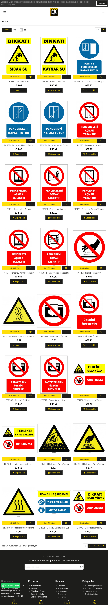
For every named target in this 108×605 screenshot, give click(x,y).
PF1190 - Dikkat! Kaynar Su (54, 81)
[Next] (103, 29)
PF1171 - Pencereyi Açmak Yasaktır (19, 273)
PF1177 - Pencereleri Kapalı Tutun (18, 145)
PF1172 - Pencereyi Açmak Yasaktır (89, 209)
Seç (15, 30)
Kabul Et (102, 3)
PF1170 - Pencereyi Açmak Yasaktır (54, 273)
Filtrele (6, 30)
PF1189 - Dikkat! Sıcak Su (18, 81)
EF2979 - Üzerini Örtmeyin (89, 336)
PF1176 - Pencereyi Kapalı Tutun (54, 145)
